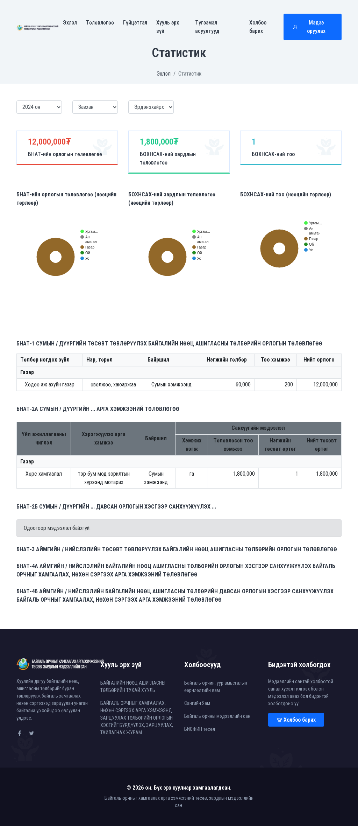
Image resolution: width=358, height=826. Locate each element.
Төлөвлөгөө (100, 23)
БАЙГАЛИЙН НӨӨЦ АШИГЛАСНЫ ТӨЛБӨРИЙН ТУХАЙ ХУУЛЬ (132, 686)
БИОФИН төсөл (199, 729)
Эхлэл (70, 23)
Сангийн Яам (197, 703)
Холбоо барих (257, 27)
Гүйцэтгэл (135, 23)
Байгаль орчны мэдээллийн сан (217, 716)
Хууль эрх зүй (167, 27)
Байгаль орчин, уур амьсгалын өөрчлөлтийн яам (215, 686)
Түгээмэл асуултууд (207, 27)
